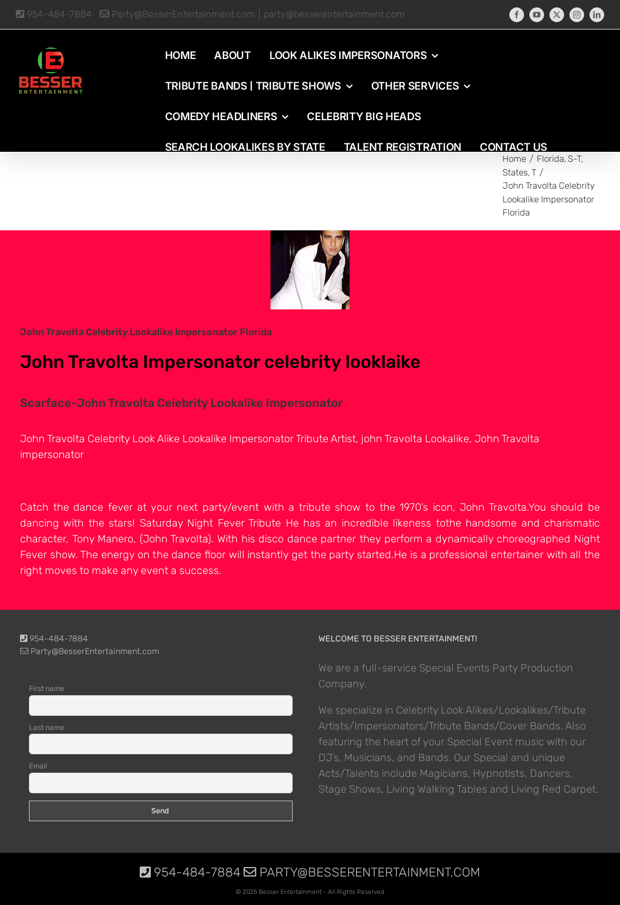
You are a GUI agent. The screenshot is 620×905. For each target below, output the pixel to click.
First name (46, 688)
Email (38, 766)
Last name (46, 727)
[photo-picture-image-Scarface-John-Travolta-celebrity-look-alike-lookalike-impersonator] (310, 269)
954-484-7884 (54, 14)
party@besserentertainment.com (334, 14)
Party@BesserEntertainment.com (177, 14)
